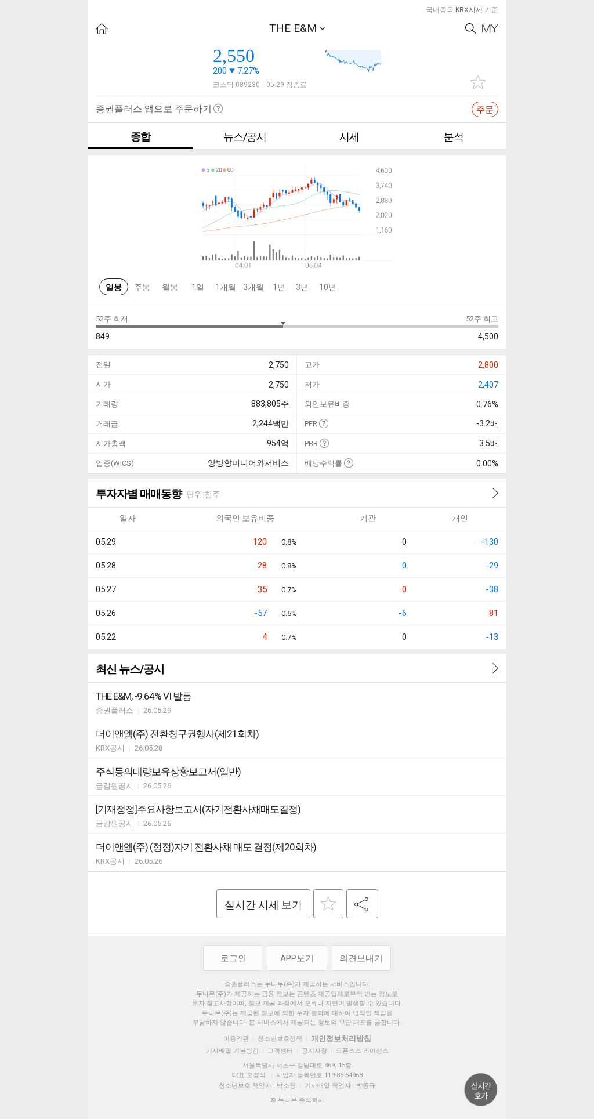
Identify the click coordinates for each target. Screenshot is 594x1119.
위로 (480, 1090)
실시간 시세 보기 (263, 905)
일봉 (114, 287)
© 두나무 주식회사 (297, 1100)
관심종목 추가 (478, 82)
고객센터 (280, 1051)
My (490, 28)
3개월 (253, 287)
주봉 (142, 287)
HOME (102, 28)
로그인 (233, 958)
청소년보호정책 (280, 1038)
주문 (485, 109)
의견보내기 (361, 958)
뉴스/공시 (244, 137)
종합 (140, 137)
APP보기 (297, 958)
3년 (302, 287)
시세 (349, 137)
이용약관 (236, 1038)
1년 (279, 287)
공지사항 (314, 1051)
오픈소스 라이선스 (362, 1051)
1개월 (225, 287)
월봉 (170, 287)
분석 (453, 137)
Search (470, 28)
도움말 (323, 423)
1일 (197, 287)
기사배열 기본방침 (232, 1051)
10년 (327, 287)
